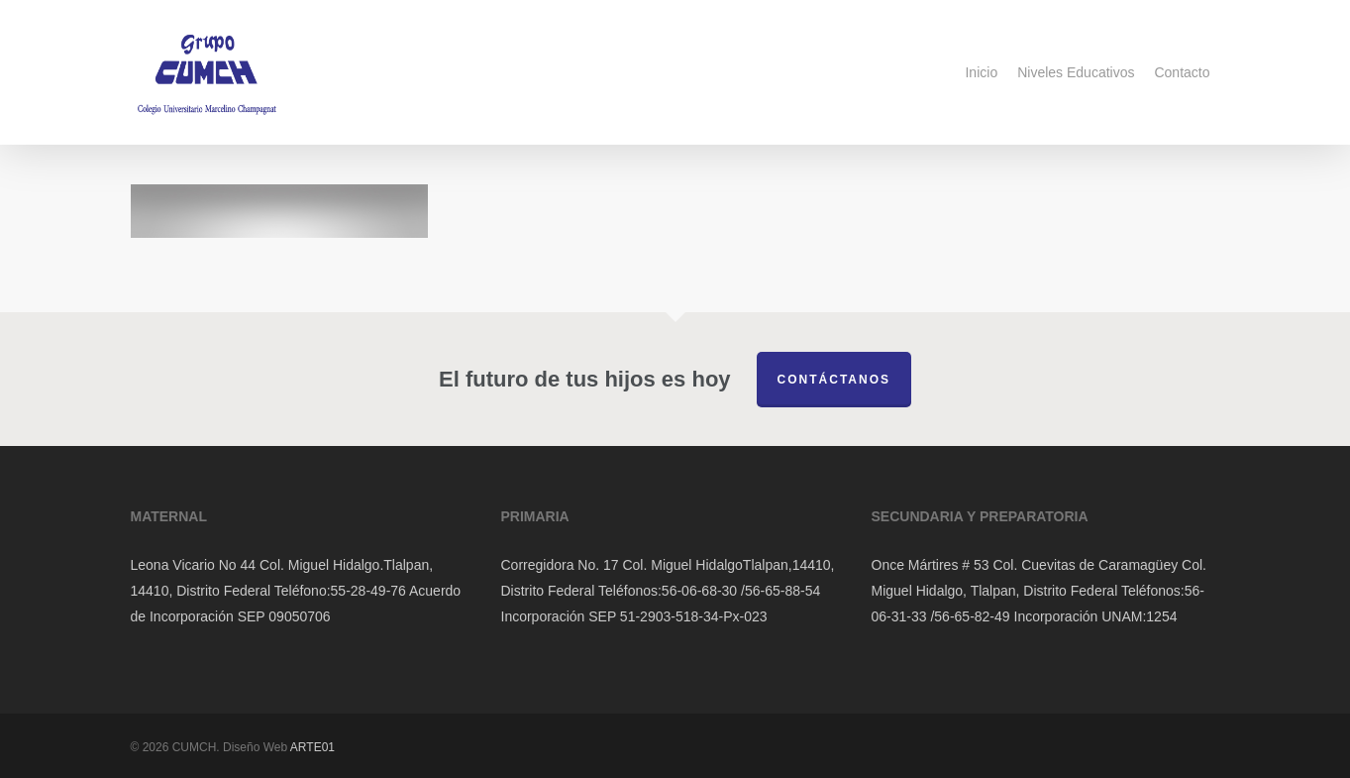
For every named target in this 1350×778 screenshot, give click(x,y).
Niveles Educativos (1075, 72)
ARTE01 (312, 747)
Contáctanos (834, 380)
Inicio (981, 72)
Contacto (1181, 72)
